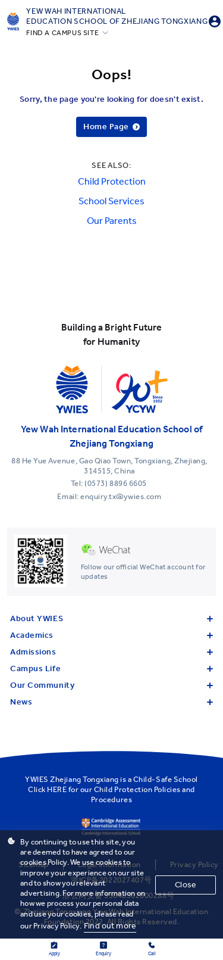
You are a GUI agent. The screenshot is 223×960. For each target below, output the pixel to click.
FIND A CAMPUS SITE (62, 33)
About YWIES (111, 618)
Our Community (111, 685)
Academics (111, 635)
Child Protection (112, 181)
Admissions (111, 652)
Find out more (110, 926)
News (111, 702)
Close (185, 885)
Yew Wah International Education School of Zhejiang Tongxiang (117, 16)
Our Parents (112, 220)
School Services (111, 201)
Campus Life (111, 668)
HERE (57, 789)
